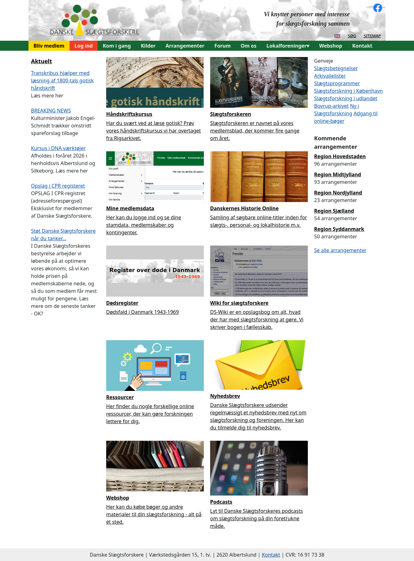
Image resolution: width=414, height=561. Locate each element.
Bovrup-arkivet (331, 105)
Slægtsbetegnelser (336, 68)
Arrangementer (185, 45)
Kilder (148, 45)
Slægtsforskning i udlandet (345, 98)
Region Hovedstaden (340, 156)
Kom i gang (117, 45)
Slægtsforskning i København (348, 90)
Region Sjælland (334, 210)
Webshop (330, 45)
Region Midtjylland (337, 174)
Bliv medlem (49, 45)
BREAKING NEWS (51, 110)
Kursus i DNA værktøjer (58, 148)
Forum (223, 45)
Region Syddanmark (339, 229)
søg (352, 35)
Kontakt (362, 45)
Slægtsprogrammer (337, 83)
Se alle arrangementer (340, 250)
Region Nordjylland (338, 192)
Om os (248, 45)
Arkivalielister (330, 75)
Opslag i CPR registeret (58, 185)
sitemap (372, 35)
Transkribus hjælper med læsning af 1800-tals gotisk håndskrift (62, 80)
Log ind (84, 45)
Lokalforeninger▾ (288, 45)
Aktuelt (41, 61)
